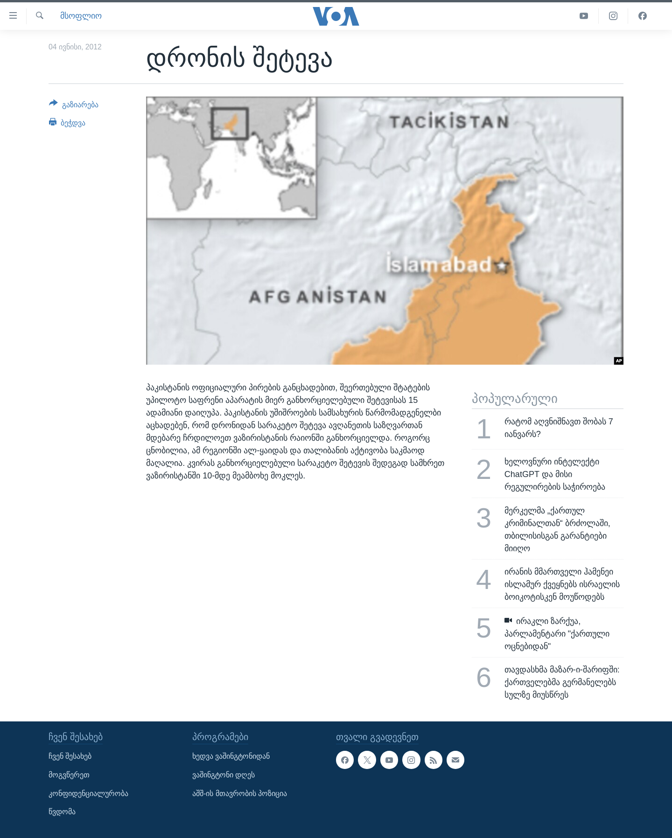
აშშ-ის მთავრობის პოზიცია (239, 793)
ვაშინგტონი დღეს (223, 775)
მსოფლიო (81, 16)
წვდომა (62, 812)
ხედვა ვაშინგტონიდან (231, 756)
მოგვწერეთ (69, 775)
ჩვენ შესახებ (70, 756)
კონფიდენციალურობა (88, 793)
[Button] (73, 106)
